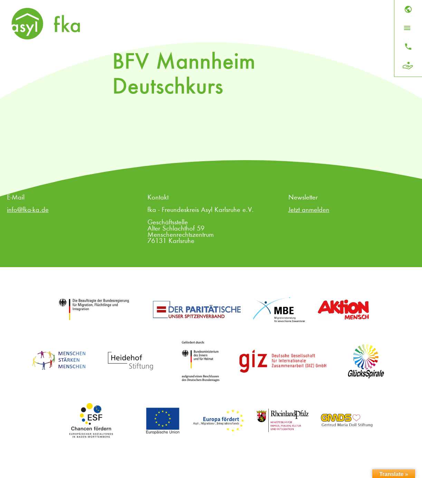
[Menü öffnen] (407, 28)
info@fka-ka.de (28, 210)
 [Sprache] (408, 9)
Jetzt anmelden (308, 210)
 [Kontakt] (408, 46)
